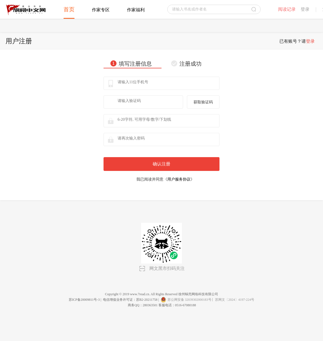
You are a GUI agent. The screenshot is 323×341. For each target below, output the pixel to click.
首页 (69, 9)
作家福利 (136, 9)
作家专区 (101, 9)
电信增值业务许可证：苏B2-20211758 (130, 300)
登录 (305, 9)
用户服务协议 (178, 179)
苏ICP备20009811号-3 (84, 300)
